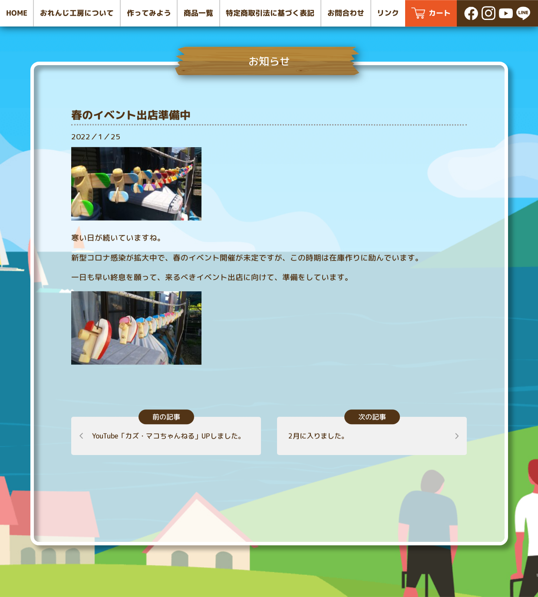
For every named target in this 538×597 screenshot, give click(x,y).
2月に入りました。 (318, 436)
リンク (388, 13)
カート (440, 13)
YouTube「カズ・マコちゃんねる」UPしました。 (168, 436)
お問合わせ (345, 13)
